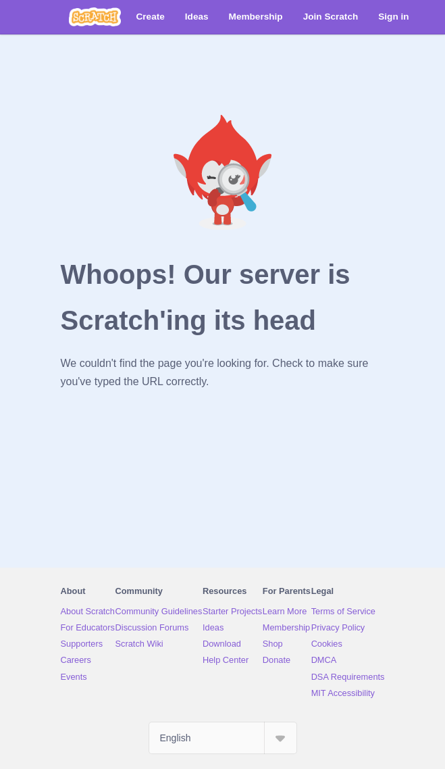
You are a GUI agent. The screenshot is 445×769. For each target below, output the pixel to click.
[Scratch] (95, 17)
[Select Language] (223, 738)
